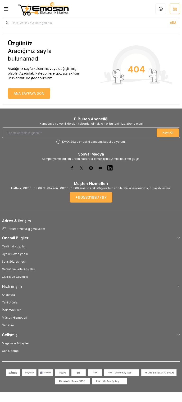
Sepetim (8, 325)
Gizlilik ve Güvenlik (15, 277)
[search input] (91, 23)
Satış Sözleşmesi (14, 261)
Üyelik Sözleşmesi (15, 254)
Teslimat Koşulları (14, 246)
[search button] (173, 23)
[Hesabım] (160, 9)
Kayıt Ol (168, 132)
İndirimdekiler (11, 310)
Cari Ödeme (10, 351)
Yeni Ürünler (10, 302)
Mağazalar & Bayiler (15, 343)
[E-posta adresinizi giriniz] (91, 133)
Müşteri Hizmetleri (14, 317)
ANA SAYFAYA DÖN (29, 93)
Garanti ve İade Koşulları (18, 269)
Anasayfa (8, 295)
